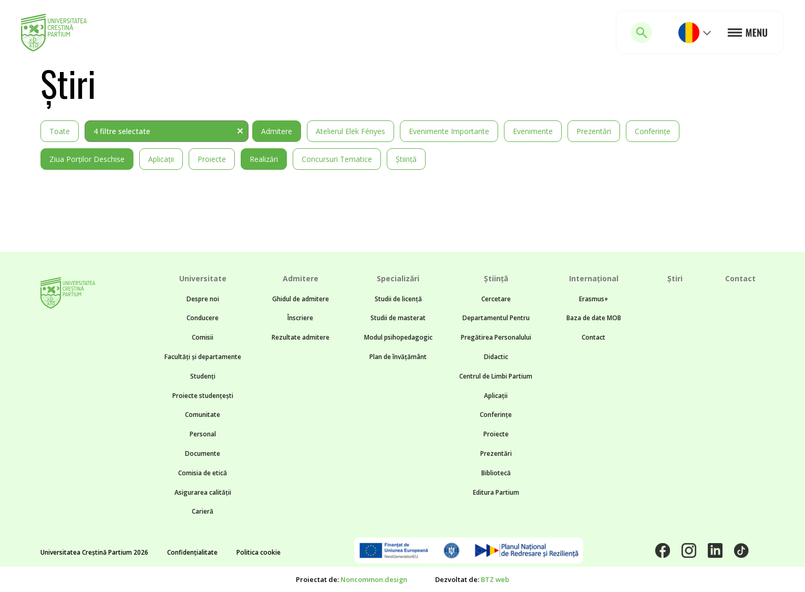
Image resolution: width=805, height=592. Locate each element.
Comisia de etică (202, 472)
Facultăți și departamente (202, 356)
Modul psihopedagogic (398, 337)
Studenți (202, 376)
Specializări (398, 278)
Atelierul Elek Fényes (350, 131)
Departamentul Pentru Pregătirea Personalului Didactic (496, 337)
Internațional (593, 278)
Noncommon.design (373, 579)
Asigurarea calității (202, 492)
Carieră (202, 511)
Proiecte (212, 159)
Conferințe (652, 131)
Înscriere (300, 317)
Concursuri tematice (337, 159)
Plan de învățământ (398, 356)
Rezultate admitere (300, 337)
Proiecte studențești (202, 395)
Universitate (202, 278)
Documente (202, 453)
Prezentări (593, 131)
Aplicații (161, 159)
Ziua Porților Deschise (87, 159)
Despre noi (203, 298)
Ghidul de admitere (300, 298)
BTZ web (495, 579)
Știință (406, 159)
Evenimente (533, 131)
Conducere (203, 317)
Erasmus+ (593, 298)
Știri (675, 278)
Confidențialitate (192, 552)
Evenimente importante (449, 131)
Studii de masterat (398, 317)
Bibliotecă (496, 472)
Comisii (202, 337)
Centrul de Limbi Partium (495, 376)
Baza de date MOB (593, 317)
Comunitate (202, 414)
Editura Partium (496, 492)
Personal (203, 434)
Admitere (276, 131)
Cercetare (496, 298)
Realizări (264, 159)
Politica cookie (258, 552)
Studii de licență (398, 298)
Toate (59, 131)
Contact (593, 337)
